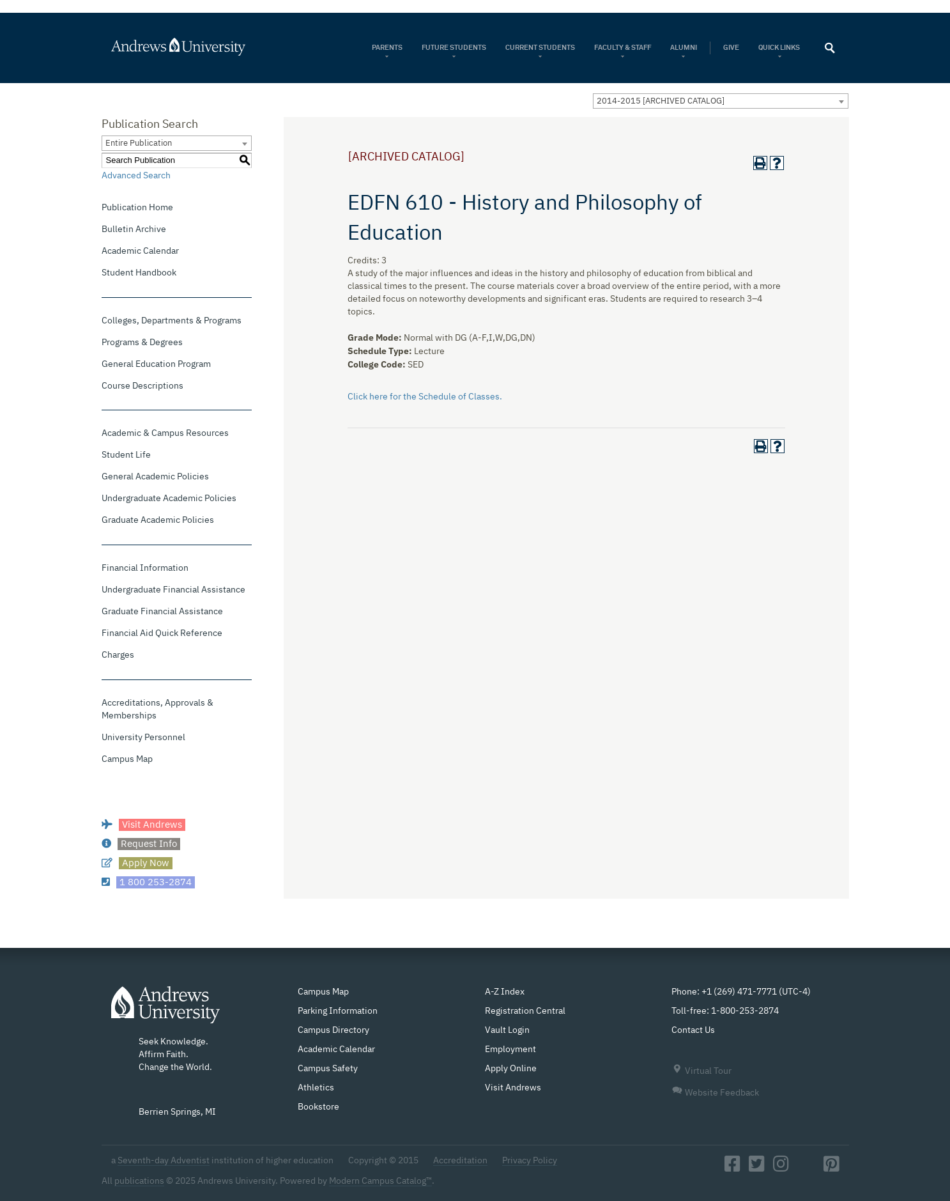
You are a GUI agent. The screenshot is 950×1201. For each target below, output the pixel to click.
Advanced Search (136, 175)
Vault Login (507, 1030)
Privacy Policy (529, 1160)
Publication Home (137, 207)
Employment (510, 1049)
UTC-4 (795, 992)
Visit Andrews (513, 1087)
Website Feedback (715, 1093)
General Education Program (156, 364)
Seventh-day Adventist (164, 1160)
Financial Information (145, 568)
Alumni (683, 47)
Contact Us (693, 1030)
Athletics (316, 1087)
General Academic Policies (155, 476)
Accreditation (460, 1160)
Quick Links (779, 47)
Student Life (126, 455)
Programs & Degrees (142, 342)
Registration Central (525, 1011)
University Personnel (143, 737)
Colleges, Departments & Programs (171, 320)
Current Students (540, 47)
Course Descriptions (142, 386)
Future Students (454, 47)
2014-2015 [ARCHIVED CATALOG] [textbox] (660, 101)
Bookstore (318, 1107)
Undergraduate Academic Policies (169, 498)
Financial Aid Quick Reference (162, 633)
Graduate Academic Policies (158, 520)
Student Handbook (139, 272)
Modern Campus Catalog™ (380, 1181)
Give (731, 47)
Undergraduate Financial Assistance (173, 589)
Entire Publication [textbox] (138, 143)
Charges (118, 655)
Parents (387, 47)
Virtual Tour (701, 1071)
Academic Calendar (140, 251)
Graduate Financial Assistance (162, 611)
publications (139, 1181)
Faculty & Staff (622, 47)
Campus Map (127, 759)
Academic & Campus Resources (165, 433)
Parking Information (338, 1011)
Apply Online (511, 1068)
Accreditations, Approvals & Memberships (157, 709)
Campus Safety (328, 1068)
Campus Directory (333, 1030)
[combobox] (720, 101)
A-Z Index (505, 992)
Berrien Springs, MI (177, 1112)
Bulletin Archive (134, 229)
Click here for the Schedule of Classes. (425, 396)
